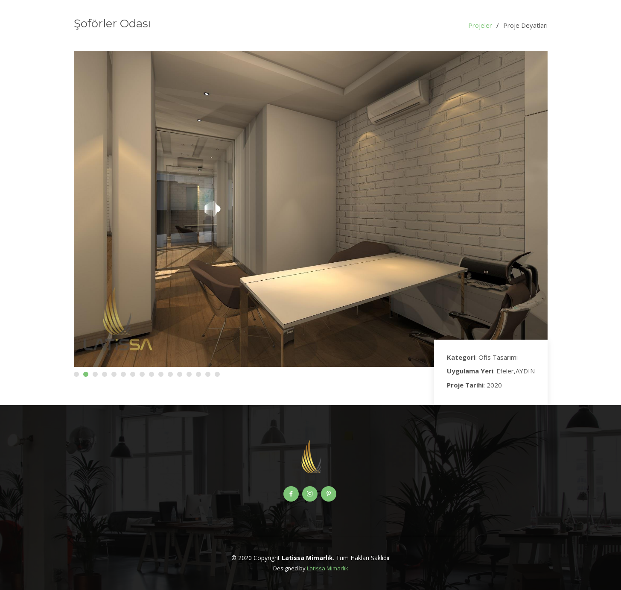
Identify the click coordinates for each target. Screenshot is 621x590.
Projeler (480, 25)
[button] (76, 374)
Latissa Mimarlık (327, 568)
